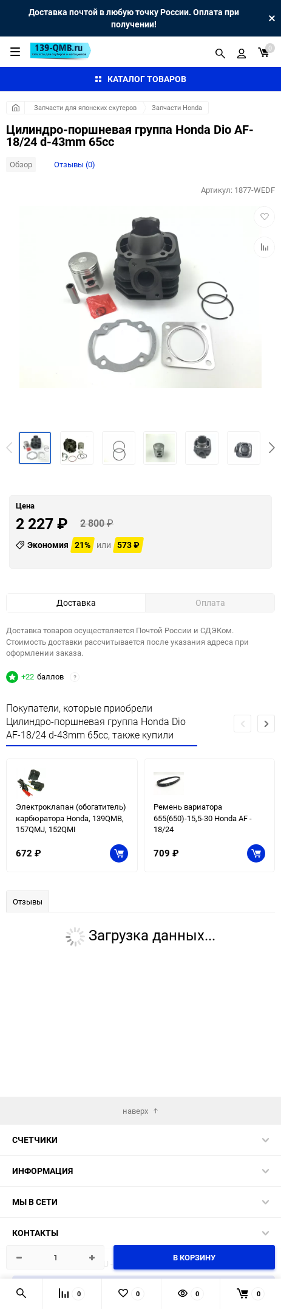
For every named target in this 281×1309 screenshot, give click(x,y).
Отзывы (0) (74, 164)
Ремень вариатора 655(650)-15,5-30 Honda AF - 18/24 (203, 910)
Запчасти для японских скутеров (85, 107)
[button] (272, 447)
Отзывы (27, 993)
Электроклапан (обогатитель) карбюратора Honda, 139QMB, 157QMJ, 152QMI (71, 910)
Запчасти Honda (177, 107)
